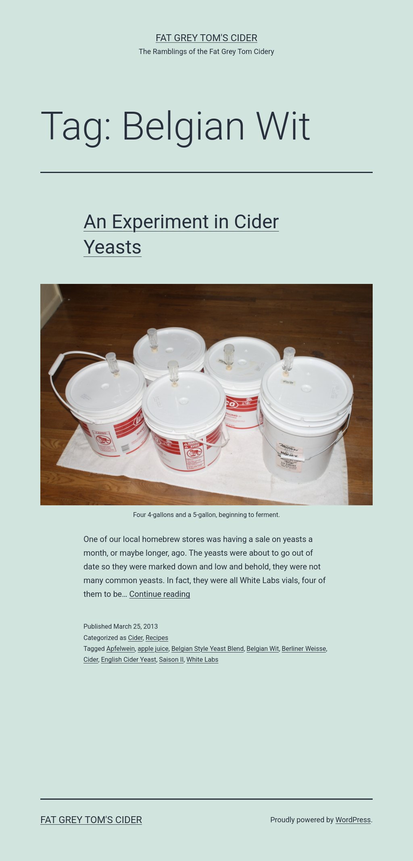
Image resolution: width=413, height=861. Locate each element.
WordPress (353, 819)
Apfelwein (120, 649)
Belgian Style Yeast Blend (207, 649)
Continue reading (159, 594)
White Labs (202, 659)
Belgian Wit (262, 649)
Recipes (157, 638)
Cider (135, 638)
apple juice (153, 649)
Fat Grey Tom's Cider (206, 38)
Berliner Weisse (304, 649)
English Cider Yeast (128, 659)
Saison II (171, 659)
